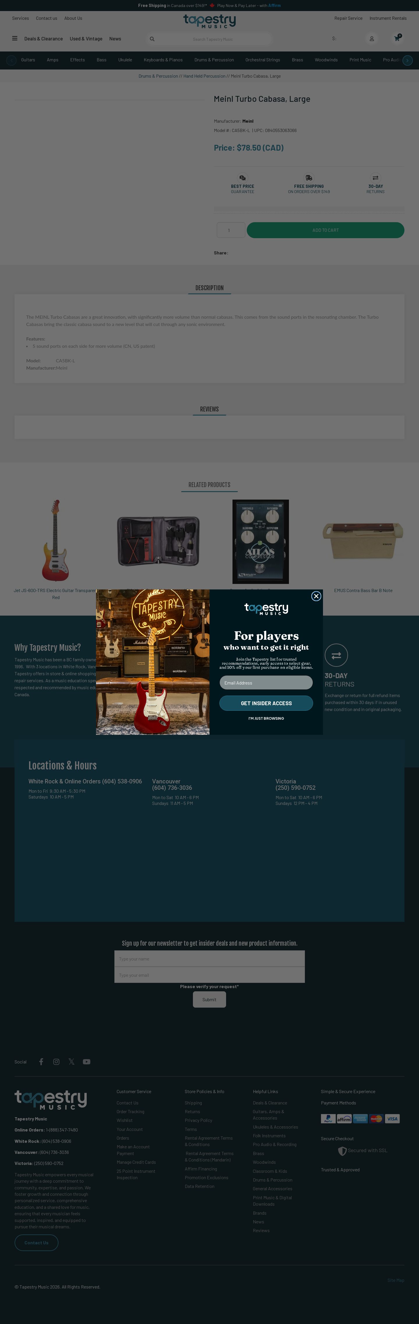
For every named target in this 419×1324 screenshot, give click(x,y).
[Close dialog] (316, 596)
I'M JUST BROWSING (266, 718)
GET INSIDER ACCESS (266, 703)
